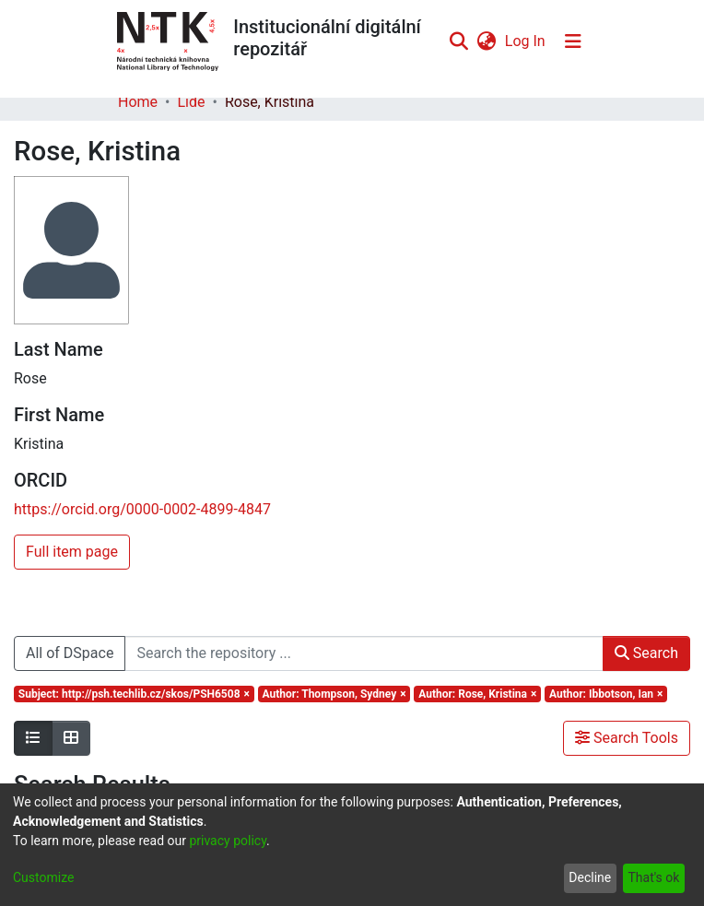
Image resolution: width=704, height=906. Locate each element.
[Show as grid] (71, 738)
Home (138, 102)
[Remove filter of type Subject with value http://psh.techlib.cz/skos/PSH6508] (134, 694)
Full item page (72, 551)
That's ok (653, 877)
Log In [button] (526, 41)
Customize (43, 877)
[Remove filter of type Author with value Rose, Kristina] (477, 694)
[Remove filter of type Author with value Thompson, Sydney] (334, 694)
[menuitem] (486, 41)
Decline (590, 877)
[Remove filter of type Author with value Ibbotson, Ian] (606, 694)
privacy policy (227, 840)
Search (646, 653)
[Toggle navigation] (573, 41)
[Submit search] (458, 41)
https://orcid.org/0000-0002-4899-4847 (142, 509)
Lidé (191, 102)
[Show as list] (33, 738)
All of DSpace (69, 653)
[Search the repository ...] (363, 653)
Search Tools (626, 738)
